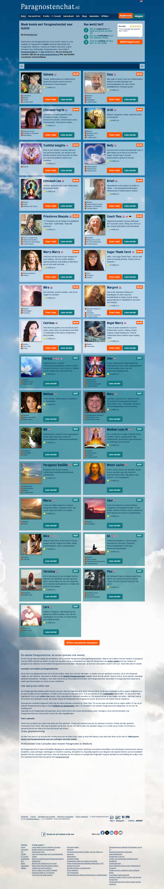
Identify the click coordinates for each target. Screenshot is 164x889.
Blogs (84, 16)
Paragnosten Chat (38, 852)
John (111, 358)
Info (78, 16)
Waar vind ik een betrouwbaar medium (45, 866)
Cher (111, 500)
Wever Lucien (117, 465)
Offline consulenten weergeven (82, 642)
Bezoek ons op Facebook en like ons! (57, 834)
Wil (47, 429)
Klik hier (33, 34)
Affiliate (105, 16)
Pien (111, 571)
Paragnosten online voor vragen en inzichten (82, 861)
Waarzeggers (71, 856)
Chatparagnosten (115, 863)
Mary (112, 394)
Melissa (50, 394)
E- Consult (56, 16)
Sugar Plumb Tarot (120, 252)
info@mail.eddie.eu (32, 819)
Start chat (50, 99)
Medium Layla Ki (119, 429)
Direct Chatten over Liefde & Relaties (44, 870)
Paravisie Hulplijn (73, 847)
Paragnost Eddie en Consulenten (43, 873)
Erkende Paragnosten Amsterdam (120, 852)
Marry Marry (53, 252)
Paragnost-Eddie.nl (29, 52)
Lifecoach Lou (53, 181)
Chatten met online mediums (42, 868)
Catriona (50, 323)
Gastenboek (68, 16)
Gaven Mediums (72, 870)
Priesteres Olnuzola (57, 216)
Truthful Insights (56, 145)
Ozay (111, 74)
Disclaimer (24, 817)
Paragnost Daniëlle (57, 465)
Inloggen (139, 16)
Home (23, 16)
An (112, 536)
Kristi (112, 181)
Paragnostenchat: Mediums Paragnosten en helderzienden (87, 875)
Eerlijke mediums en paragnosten (43, 850)
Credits (46, 16)
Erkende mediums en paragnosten (78, 868)
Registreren (125, 15)
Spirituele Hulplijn (73, 859)
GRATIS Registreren (130, 41)
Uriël (111, 110)
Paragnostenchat (62, 757)
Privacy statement (82, 817)
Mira (48, 287)
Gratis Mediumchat (115, 854)
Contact (33, 817)
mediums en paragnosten (63, 706)
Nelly (112, 145)
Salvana (50, 74)
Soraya (52, 358)
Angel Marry (116, 323)
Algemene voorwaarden (65, 817)
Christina (50, 571)
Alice (49, 536)
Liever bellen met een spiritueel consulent (46, 847)
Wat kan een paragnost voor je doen (44, 863)
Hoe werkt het (34, 16)
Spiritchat (70, 850)
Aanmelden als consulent (46, 817)
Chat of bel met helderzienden (42, 875)
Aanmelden (94, 16)
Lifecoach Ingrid (55, 110)
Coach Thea (119, 216)
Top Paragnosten (73, 873)
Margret (114, 287)
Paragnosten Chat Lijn (116, 856)
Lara (47, 607)
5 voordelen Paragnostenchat (119, 875)
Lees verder (66, 99)
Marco (49, 500)
